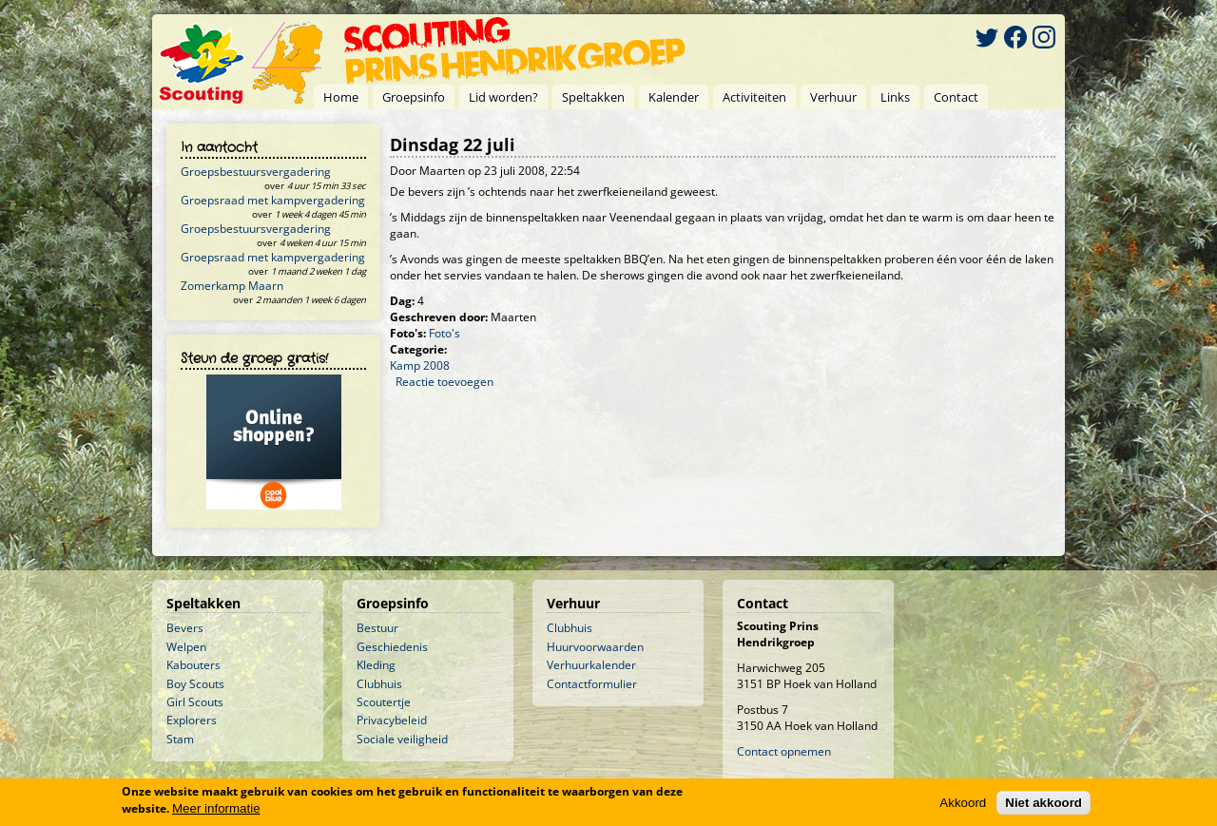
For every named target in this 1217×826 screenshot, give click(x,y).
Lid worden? (503, 97)
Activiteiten (754, 97)
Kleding (376, 665)
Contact (956, 97)
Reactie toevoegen (444, 382)
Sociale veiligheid (402, 739)
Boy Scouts (195, 684)
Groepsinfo (413, 97)
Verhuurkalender (591, 665)
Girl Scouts (194, 702)
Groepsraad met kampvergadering (273, 200)
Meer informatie (216, 808)
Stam (180, 739)
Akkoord (962, 803)
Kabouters (193, 665)
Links (895, 97)
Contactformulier (592, 684)
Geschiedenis (392, 647)
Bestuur (377, 628)
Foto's (444, 333)
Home (340, 97)
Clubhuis (379, 684)
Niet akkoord (1043, 803)
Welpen (186, 647)
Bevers (184, 628)
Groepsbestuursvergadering (256, 171)
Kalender (673, 97)
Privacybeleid (392, 720)
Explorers (191, 720)
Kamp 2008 (420, 365)
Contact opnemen (784, 751)
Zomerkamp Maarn (232, 286)
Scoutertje (384, 702)
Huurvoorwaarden (595, 647)
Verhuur (833, 97)
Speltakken (593, 97)
